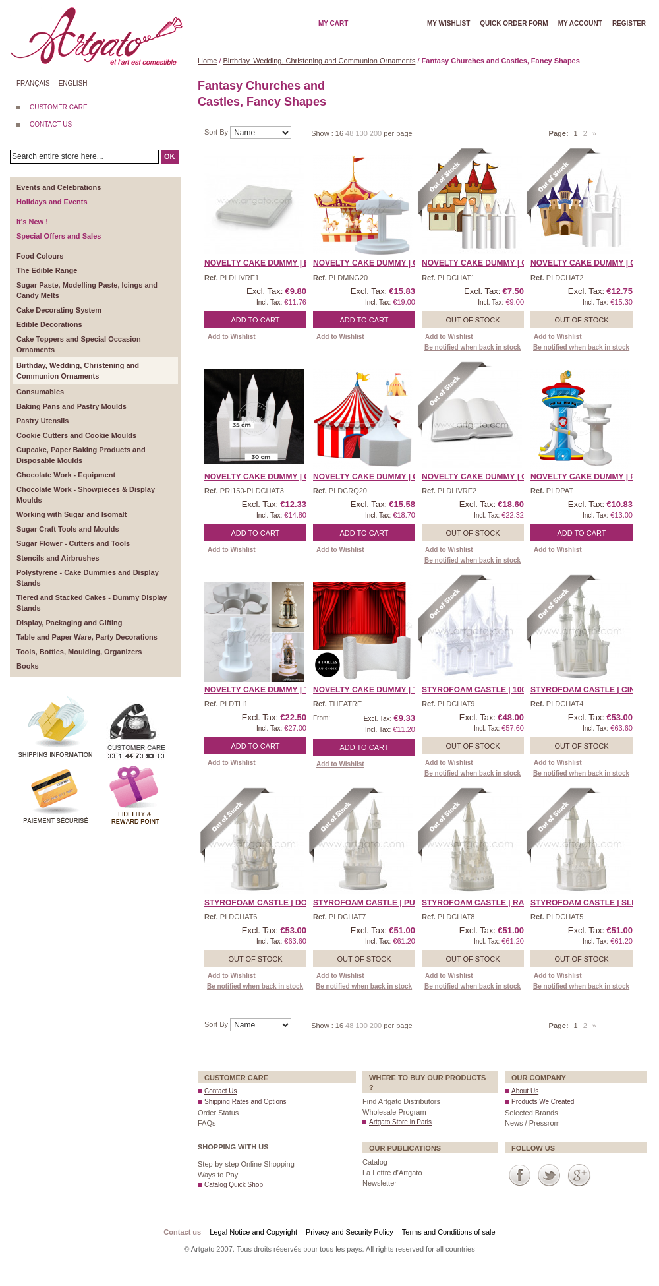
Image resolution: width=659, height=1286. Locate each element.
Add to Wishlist (232, 336)
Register (629, 23)
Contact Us (220, 1091)
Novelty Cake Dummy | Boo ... (267, 263)
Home (207, 61)
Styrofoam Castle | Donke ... (268, 902)
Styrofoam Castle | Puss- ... (375, 902)
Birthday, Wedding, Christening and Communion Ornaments (319, 61)
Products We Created (542, 1101)
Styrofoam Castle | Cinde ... (592, 689)
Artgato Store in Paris (400, 1122)
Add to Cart (255, 320)
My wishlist (448, 23)
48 (349, 133)
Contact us (182, 1232)
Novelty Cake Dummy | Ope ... (484, 476)
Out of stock (472, 320)
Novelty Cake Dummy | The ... (266, 689)
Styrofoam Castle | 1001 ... (480, 689)
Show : (323, 133)
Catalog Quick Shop (233, 1184)
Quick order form (514, 23)
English (73, 83)
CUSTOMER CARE (59, 107)
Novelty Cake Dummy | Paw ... (593, 476)
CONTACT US (51, 124)
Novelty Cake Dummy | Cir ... (374, 476)
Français (33, 83)
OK (169, 156)
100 (361, 133)
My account (580, 23)
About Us (524, 1091)
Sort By (217, 132)
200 (376, 133)
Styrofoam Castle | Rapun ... (486, 902)
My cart (333, 23)
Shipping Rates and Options (245, 1101)
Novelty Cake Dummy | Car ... (376, 263)
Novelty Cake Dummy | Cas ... (484, 263)
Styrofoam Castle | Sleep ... (593, 902)
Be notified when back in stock (472, 347)
